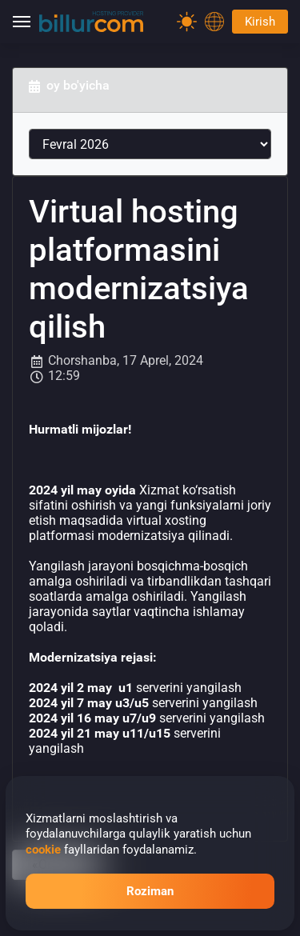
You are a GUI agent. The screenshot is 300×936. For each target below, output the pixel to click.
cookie (43, 849)
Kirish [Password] (260, 21)
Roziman (150, 891)
